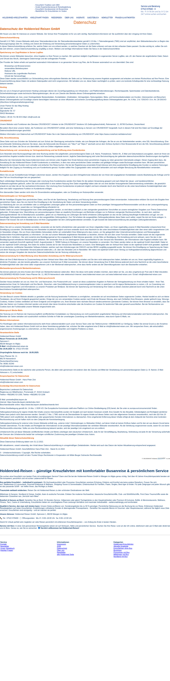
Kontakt (3, 544)
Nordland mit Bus (121, 557)
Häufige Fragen (6, 550)
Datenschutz (62, 548)
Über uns (60, 550)
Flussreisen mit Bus (122, 552)
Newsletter (4, 546)
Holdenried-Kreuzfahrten (123, 544)
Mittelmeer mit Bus (121, 554)
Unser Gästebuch (7, 548)
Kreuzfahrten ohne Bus (123, 548)
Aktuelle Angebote (121, 546)
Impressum (61, 544)
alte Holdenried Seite (65, 554)
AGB (59, 546)
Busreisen (118, 550)
